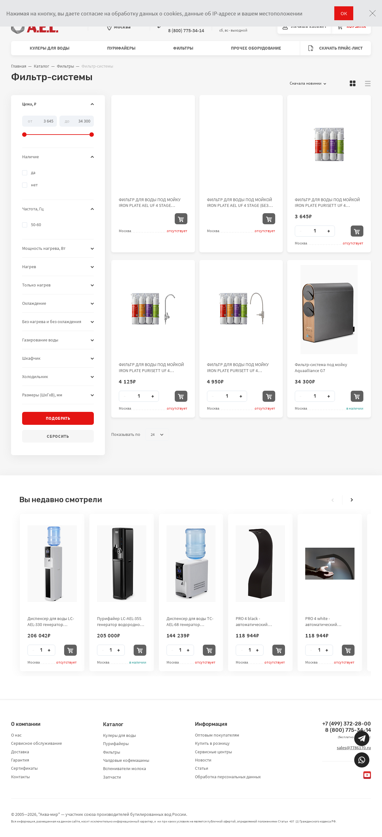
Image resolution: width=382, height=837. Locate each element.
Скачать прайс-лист (335, 48)
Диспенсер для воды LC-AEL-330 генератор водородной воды (50, 621)
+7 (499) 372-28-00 (346, 724)
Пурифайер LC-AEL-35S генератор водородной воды (119, 621)
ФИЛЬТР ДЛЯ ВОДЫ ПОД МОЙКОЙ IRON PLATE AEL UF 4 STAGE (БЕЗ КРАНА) (239, 202)
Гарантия (20, 760)
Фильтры (183, 48)
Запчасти (112, 777)
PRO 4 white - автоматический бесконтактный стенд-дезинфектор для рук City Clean (326, 621)
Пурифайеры (121, 48)
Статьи (201, 768)
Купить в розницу (212, 743)
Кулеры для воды (50, 48)
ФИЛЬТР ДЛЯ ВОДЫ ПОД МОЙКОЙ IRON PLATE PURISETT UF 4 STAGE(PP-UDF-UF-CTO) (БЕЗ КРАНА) (327, 202)
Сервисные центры (213, 752)
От (30, 120)
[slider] (58, 126)
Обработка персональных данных (228, 777)
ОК (344, 13)
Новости (203, 760)
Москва (118, 26)
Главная (18, 66)
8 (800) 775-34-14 (348, 730)
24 (157, 434)
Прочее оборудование (256, 48)
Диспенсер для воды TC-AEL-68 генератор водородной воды (190, 621)
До (67, 120)
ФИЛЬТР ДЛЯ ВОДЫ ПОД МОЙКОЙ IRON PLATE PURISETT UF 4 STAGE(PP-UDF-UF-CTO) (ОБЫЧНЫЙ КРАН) (152, 367)
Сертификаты (24, 768)
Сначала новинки (308, 83)
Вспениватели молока (124, 768)
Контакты (20, 777)
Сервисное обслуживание (36, 743)
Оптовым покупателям (217, 735)
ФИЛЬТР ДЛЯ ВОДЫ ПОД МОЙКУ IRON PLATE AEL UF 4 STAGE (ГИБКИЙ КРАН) (149, 202)
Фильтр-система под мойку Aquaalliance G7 (321, 367)
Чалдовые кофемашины (126, 760)
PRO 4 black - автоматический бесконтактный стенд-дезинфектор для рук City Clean (257, 621)
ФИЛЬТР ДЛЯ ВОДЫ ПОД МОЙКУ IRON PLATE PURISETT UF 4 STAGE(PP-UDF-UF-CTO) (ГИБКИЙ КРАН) (238, 367)
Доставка (20, 752)
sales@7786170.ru (354, 747)
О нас (16, 735)
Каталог (41, 66)
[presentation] (332, 500)
